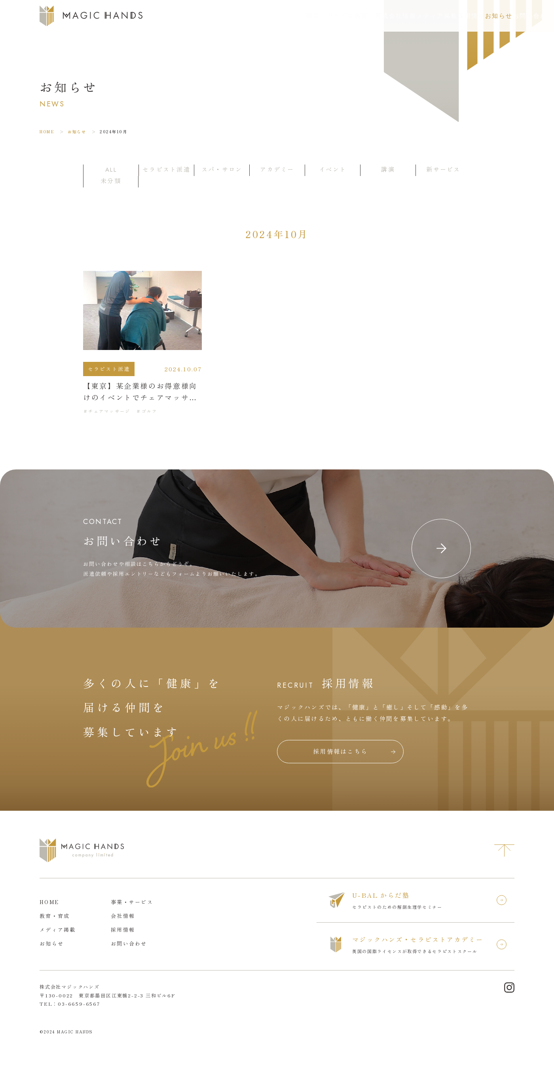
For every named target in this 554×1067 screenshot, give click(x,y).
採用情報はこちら (340, 751)
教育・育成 (282, 15)
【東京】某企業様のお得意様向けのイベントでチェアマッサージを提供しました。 (140, 397)
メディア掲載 (370, 15)
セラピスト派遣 (109, 369)
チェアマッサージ (109, 411)
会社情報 (324, 15)
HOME (47, 131)
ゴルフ (149, 411)
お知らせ (456, 15)
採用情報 (416, 15)
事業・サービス (229, 15)
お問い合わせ (518, 15)
